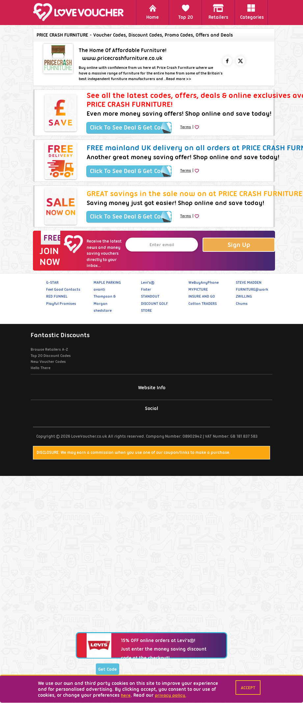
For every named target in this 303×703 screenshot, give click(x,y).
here (126, 695)
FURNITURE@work (252, 289)
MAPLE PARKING (107, 282)
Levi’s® (147, 282)
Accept (248, 687)
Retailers (218, 12)
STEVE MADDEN (249, 282)
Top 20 (185, 12)
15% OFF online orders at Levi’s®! (158, 673)
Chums (242, 303)
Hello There (40, 368)
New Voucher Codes (48, 361)
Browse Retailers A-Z (49, 349)
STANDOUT (150, 296)
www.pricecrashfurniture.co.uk (122, 58)
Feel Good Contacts (63, 289)
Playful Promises (61, 303)
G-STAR (52, 282)
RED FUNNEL (57, 296)
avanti (99, 289)
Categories (252, 12)
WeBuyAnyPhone (203, 282)
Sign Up (239, 245)
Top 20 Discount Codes (51, 355)
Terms (185, 127)
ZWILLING (244, 296)
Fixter (146, 289)
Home (152, 12)
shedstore (103, 310)
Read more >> (178, 78)
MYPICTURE (198, 289)
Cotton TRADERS (202, 303)
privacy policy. (170, 695)
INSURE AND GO (201, 296)
